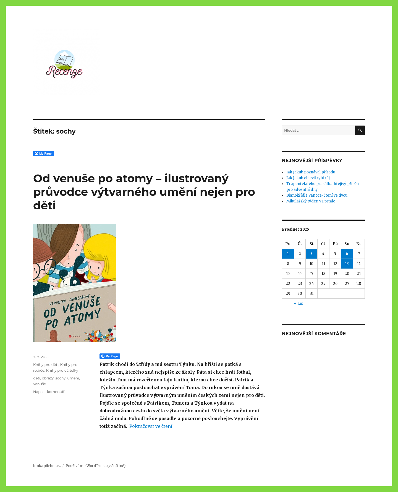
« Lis (298, 303)
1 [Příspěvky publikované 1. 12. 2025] (288, 253)
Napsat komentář (49, 391)
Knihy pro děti (45, 364)
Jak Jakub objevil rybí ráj (308, 178)
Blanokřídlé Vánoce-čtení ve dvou (316, 195)
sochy (60, 378)
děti (36, 378)
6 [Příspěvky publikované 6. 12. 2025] (347, 253)
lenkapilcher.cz (47, 466)
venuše (39, 384)
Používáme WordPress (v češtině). (96, 466)
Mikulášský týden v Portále (310, 201)
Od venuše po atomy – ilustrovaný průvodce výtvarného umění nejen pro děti (144, 191)
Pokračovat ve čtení (150, 426)
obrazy (48, 378)
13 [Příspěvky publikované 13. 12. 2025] (347, 263)
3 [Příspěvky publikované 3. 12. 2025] (312, 253)
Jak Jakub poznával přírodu (310, 172)
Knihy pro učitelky (62, 370)
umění (73, 378)
